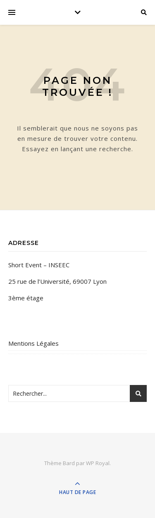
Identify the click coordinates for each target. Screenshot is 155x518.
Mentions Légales (33, 343)
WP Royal (98, 463)
